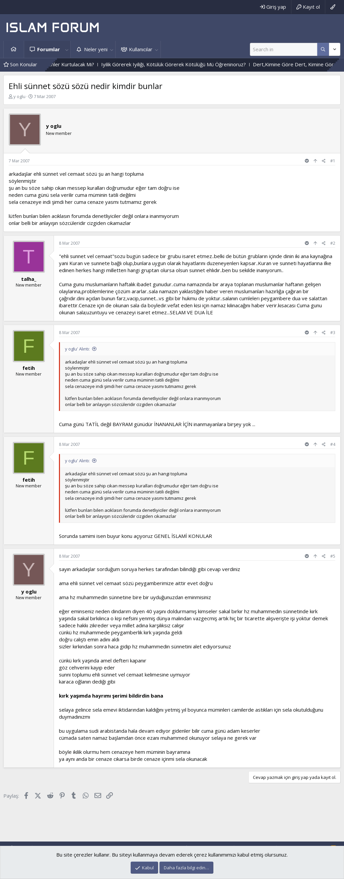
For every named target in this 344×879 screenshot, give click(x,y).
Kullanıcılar (140, 49)
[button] (66, 49)
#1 (332, 161)
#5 (332, 556)
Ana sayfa (14, 49)
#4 (332, 444)
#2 (332, 243)
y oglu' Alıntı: (77, 349)
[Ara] (283, 49)
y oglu (19, 96)
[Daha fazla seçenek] (323, 49)
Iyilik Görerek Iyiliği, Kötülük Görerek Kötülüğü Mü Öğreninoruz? (187, 64)
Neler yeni (96, 49)
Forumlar (48, 49)
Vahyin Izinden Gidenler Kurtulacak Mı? (64, 64)
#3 (332, 332)
